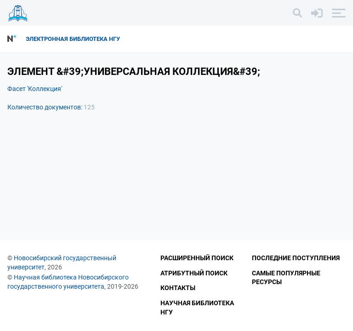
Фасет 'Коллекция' (34, 88)
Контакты (177, 287)
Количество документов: (51, 107)
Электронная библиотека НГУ (73, 38)
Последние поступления (296, 258)
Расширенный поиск (196, 258)
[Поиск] (297, 12)
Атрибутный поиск (194, 273)
